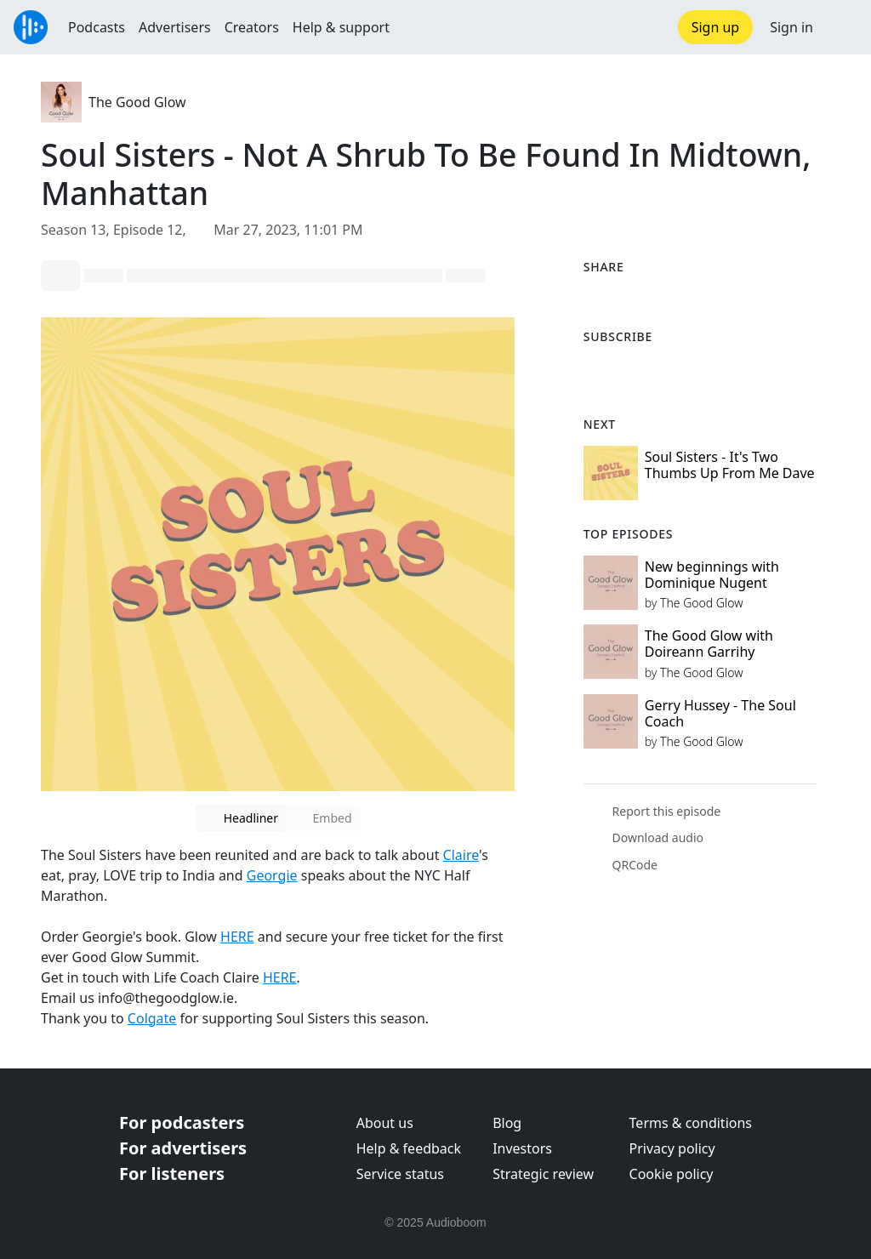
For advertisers (183, 1148)
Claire (461, 855)
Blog (506, 1123)
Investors (522, 1148)
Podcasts (96, 27)
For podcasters (181, 1122)
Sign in (791, 27)
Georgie (272, 875)
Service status (400, 1174)
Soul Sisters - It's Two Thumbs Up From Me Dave (730, 464)
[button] (842, 27)
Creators (252, 27)
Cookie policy (671, 1174)
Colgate (152, 1018)
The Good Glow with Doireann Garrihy (709, 643)
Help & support (341, 27)
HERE (237, 936)
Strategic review (543, 1174)
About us (384, 1123)
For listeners (172, 1173)
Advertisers (175, 27)
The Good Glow (137, 102)
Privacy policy (672, 1148)
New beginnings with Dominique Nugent (712, 574)
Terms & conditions (690, 1123)
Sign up (716, 27)
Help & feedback (408, 1148)
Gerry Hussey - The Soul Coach (720, 713)
